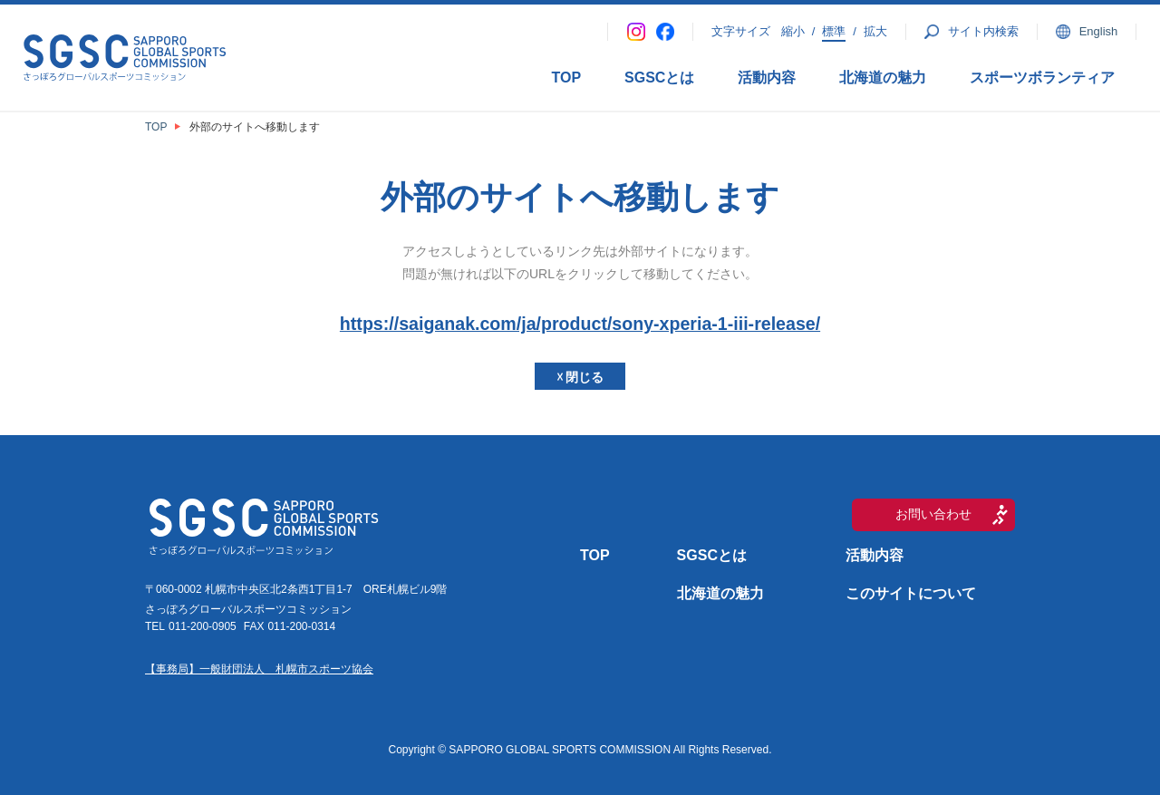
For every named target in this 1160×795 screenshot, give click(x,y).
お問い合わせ (933, 514)
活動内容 (767, 77)
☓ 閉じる (580, 377)
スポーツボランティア (1042, 77)
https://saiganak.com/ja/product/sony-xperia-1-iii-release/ (580, 324)
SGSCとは (659, 77)
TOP (566, 77)
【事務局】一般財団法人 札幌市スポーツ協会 (259, 669)
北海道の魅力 (882, 77)
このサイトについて (911, 593)
